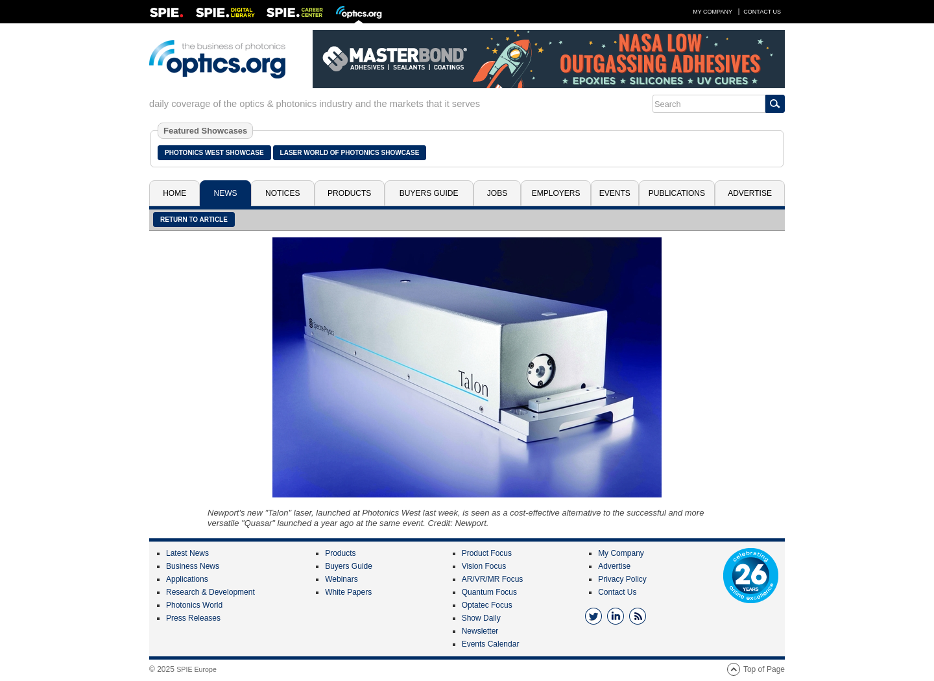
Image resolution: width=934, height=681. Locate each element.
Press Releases (193, 618)
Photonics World (194, 605)
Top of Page (764, 669)
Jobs (497, 193)
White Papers (348, 592)
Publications (677, 193)
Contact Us (762, 11)
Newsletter (480, 631)
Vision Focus (484, 566)
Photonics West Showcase (214, 152)
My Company (712, 11)
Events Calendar (491, 644)
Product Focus (487, 553)
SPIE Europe (196, 669)
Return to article (194, 219)
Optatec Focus (487, 605)
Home (174, 193)
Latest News (187, 553)
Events (614, 193)
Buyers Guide (429, 193)
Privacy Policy (622, 579)
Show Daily (481, 618)
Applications (187, 579)
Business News (192, 566)
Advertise (750, 193)
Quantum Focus (489, 592)
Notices (282, 193)
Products (349, 193)
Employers (556, 193)
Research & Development (210, 592)
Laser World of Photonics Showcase (350, 152)
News (225, 193)
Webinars (341, 579)
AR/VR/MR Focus (492, 579)
